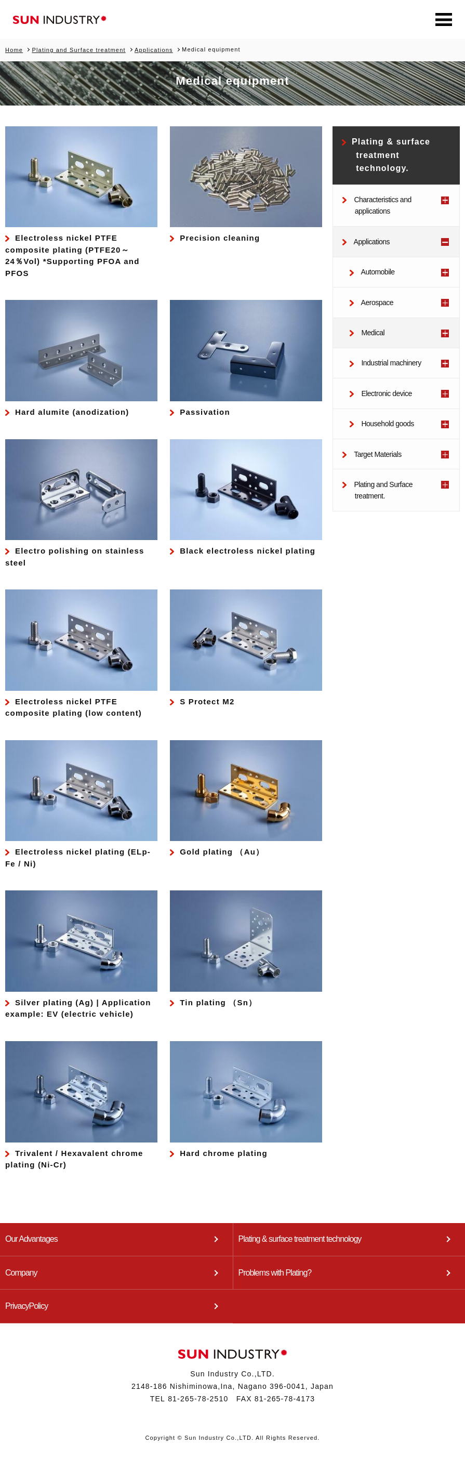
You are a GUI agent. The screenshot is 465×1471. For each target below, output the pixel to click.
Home (14, 49)
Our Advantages (31, 1238)
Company (21, 1270)
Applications (154, 49)
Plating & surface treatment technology (300, 1238)
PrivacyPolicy (26, 1303)
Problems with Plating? (275, 1270)
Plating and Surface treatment (78, 49)
